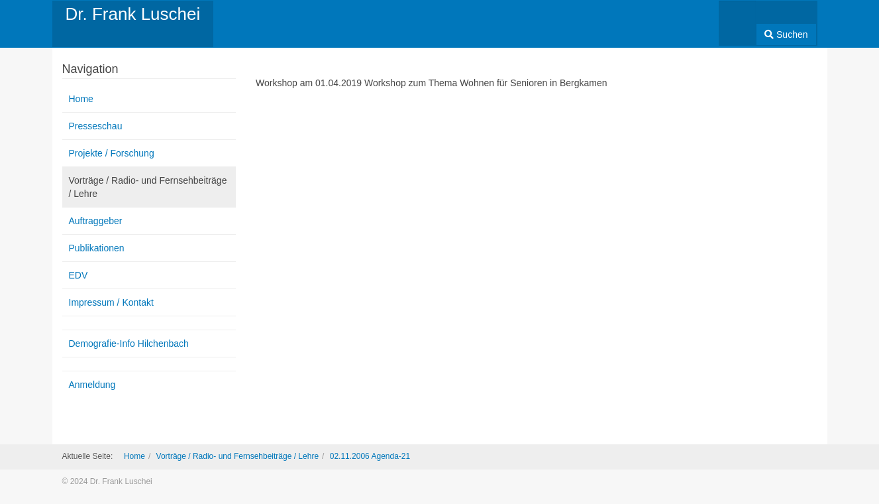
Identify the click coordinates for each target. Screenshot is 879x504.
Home (81, 99)
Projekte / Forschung (111, 153)
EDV (78, 275)
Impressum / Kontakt (111, 302)
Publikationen (97, 248)
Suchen (785, 34)
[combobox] (737, 19)
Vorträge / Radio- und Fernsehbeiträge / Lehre (148, 187)
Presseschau (96, 126)
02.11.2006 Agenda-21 (370, 456)
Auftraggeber (96, 221)
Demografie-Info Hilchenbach (129, 343)
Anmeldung (92, 384)
